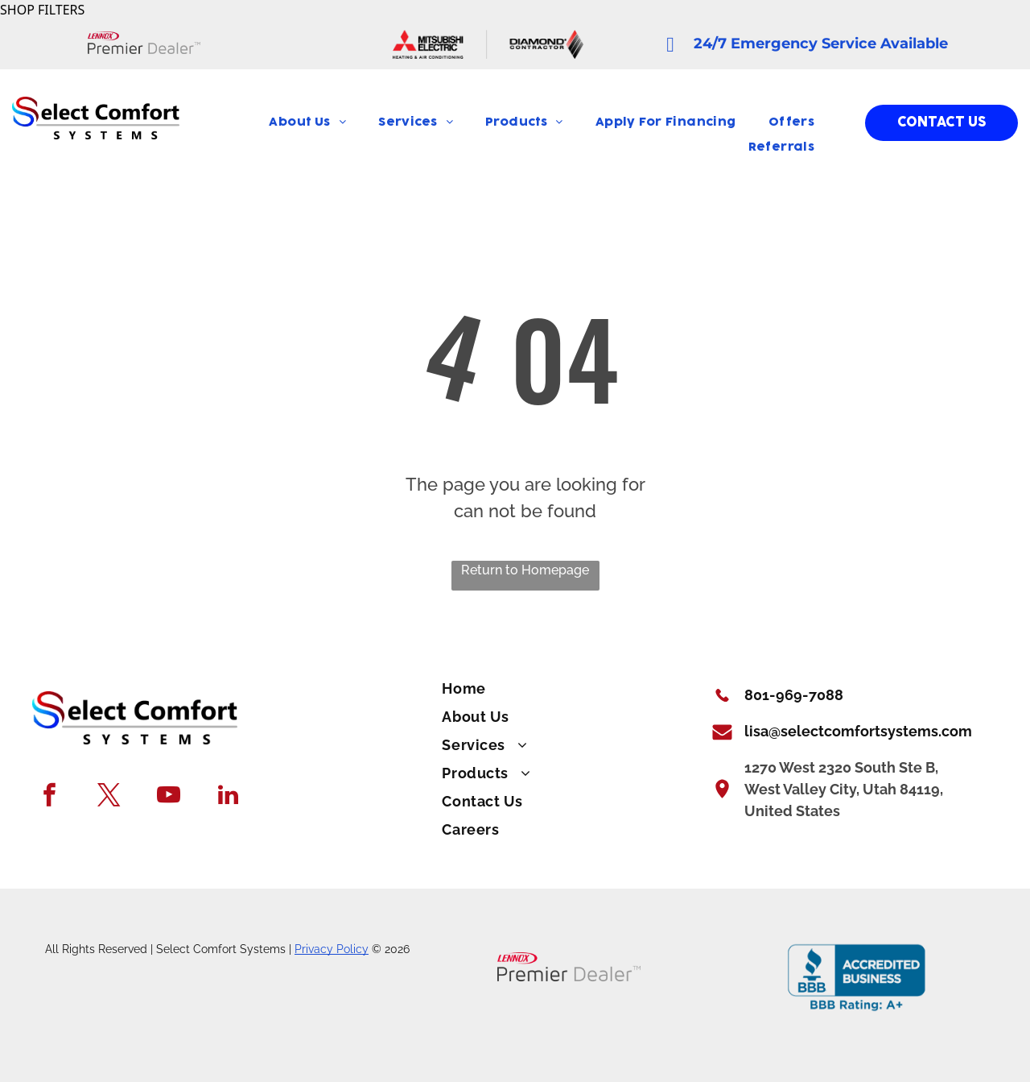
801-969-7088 (793, 694)
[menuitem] (307, 122)
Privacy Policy (332, 949)
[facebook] (49, 796)
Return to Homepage (525, 570)
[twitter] (109, 796)
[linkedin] (228, 796)
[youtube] (168, 796)
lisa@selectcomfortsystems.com (858, 731)
